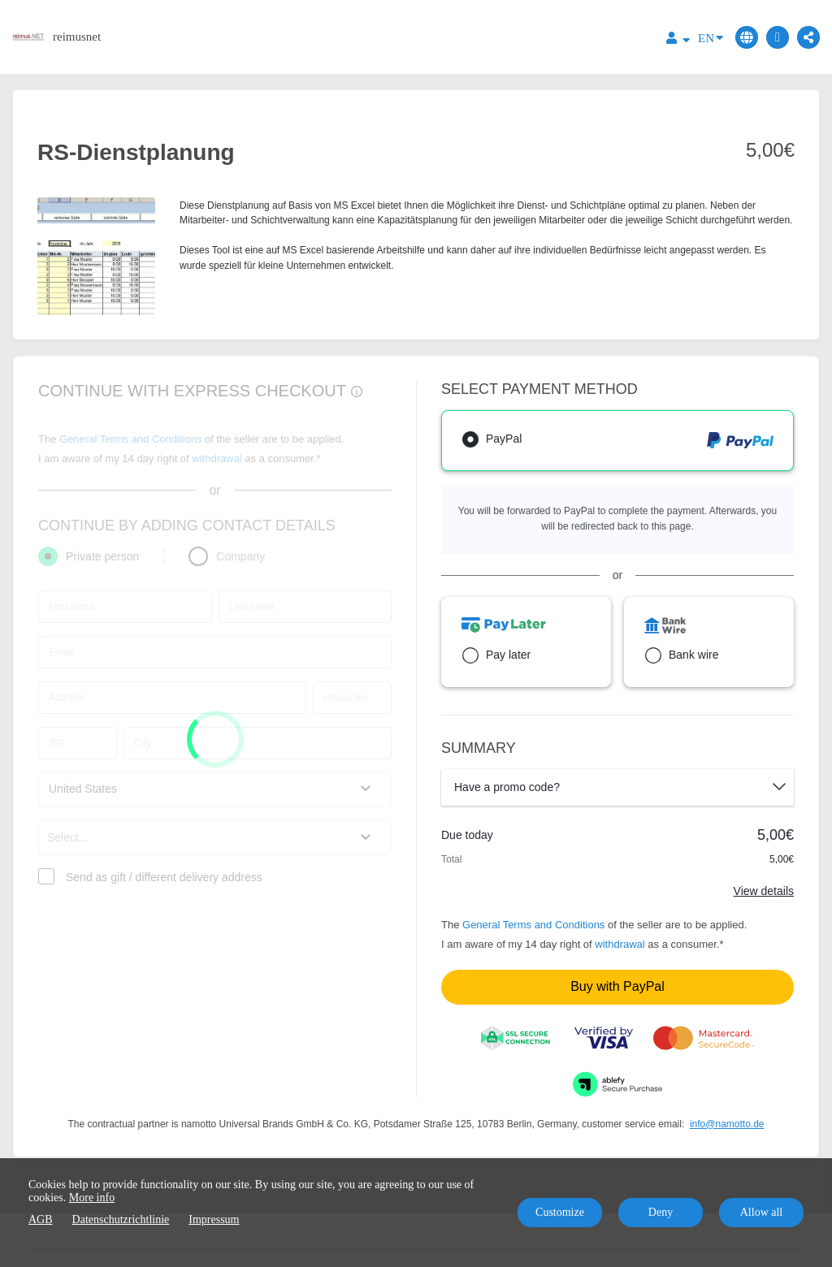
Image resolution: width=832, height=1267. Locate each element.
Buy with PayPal (617, 986)
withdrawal (619, 944)
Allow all (761, 1212)
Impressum (213, 1219)
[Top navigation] (678, 40)
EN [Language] (710, 37)
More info (92, 1197)
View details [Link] (764, 890)
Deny (660, 1212)
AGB (40, 1219)
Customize (559, 1212)
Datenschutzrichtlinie (121, 1219)
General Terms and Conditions (533, 925)
